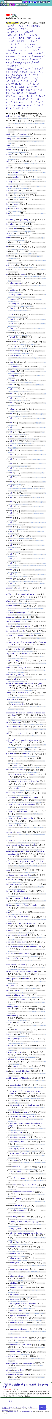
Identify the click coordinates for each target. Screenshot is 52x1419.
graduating (24, 220)
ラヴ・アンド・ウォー (25, 358)
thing (26, 905)
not (7, 181)
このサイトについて (8, 1407)
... (14, 733)
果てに (8, 90)
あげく (20, 69)
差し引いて (31, 96)
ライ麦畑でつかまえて (28, 163)
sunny (9, 1363)
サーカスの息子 (28, 276)
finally (8, 986)
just (7, 209)
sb (41, 852)
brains (27, 740)
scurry (8, 154)
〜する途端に (11, 50)
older (10, 1078)
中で (40, 102)
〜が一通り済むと (13, 32)
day (13, 1363)
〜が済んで (27, 32)
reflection (23, 1329)
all (11, 385)
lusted (25, 1078)
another (16, 172)
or (18, 1322)
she (32, 1123)
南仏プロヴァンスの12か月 (22, 369)
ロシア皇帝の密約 (17, 603)
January (20, 667)
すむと (16, 78)
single (13, 1294)
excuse (18, 626)
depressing (19, 905)
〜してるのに (26, 47)
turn (7, 612)
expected (28, 1222)
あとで (14, 72)
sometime (9, 667)
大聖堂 (37, 477)
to (12, 683)
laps (22, 1217)
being (12, 1229)
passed (23, 1137)
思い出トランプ (15, 136)
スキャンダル (40, 1194)
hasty (13, 1352)
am (18, 642)
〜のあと (9, 53)
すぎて (8, 78)
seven (12, 1153)
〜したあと (10, 38)
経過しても (10, 93)
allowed (11, 1059)
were (20, 1269)
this (13, 409)
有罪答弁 (13, 249)
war (17, 209)
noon (17, 139)
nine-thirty (22, 942)
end (14, 649)
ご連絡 (30, 1407)
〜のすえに (20, 53)
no (19, 740)
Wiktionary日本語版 (13, 1411)
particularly (15, 1315)
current (25, 654)
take (31, 713)
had (14, 1192)
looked (16, 958)
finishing (13, 1217)
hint (25, 1123)
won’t (28, 713)
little (12, 942)
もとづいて (31, 87)
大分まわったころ (20, 102)
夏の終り (13, 914)
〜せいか (22, 50)
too (10, 793)
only (7, 168)
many (14, 1149)
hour (7, 229)
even (8, 233)
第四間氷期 (38, 1201)
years (14, 704)
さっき (28, 75)
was (10, 774)
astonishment (32, 1303)
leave (20, 693)
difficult (23, 1315)
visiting (13, 290)
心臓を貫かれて (38, 554)
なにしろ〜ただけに (20, 81)
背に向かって (28, 105)
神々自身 (36, 518)
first (41, 861)
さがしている (17, 75)
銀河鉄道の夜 (18, 123)
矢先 (17, 108)
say (7, 722)
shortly (8, 134)
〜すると (38, 47)
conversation (28, 797)
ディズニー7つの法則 (19, 850)
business (31, 594)
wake (36, 1233)
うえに (32, 72)
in (7, 947)
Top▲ (42, 1407)
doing (12, 371)
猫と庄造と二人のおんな (19, 767)
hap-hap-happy (23, 845)
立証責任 (13, 411)
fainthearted (11, 1374)
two (11, 758)
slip (7, 683)
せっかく (25, 78)
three (19, 612)
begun (24, 811)
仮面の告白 (12, 235)
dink (7, 999)
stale (11, 612)
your (13, 621)
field (7, 990)
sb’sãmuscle (10, 713)
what (12, 283)
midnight (17, 116)
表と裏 (24, 772)
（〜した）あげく (13, 66)
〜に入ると (33, 50)
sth (13, 1276)
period (17, 1303)
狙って (8, 102)
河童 (38, 418)
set (33, 1116)
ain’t (13, 740)
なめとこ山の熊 (21, 608)
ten (26, 683)
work (31, 635)
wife (25, 1112)
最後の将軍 (17, 353)
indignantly (13, 1006)
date (14, 1116)
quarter (13, 1310)
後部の (8, 96)
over (16, 1100)
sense (8, 700)
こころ (12, 202)
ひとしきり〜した (22, 84)
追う (7, 105)
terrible (28, 972)
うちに (40, 72)
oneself (16, 204)
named (10, 1046)
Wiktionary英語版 (27, 1411)
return (19, 832)
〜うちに (19, 26)
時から (12, 99)
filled (19, 1345)
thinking (13, 304)
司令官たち (33, 735)
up (15, 754)
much (12, 351)
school (12, 337)
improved (22, 1210)
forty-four (21, 861)
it (14, 161)
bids (16, 1269)
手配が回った (23, 99)
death (15, 342)
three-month (15, 1287)
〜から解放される (32, 26)
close (25, 781)
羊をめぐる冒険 (20, 790)
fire (7, 979)
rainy (27, 1363)
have (8, 958)
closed (22, 891)
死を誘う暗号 (39, 540)
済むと (41, 96)
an (7, 274)
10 (25, 667)
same (22, 774)
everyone (12, 845)
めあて (22, 87)
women (28, 1345)
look (7, 195)
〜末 (36, 63)
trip (18, 1066)
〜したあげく (32, 35)
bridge (23, 649)
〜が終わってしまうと (15, 35)
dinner (12, 380)
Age (20, 804)
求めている (38, 90)
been (12, 958)
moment (17, 722)
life (7, 905)
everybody (42, 1233)
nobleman (20, 1374)
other (18, 788)
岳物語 (43, 269)
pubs (18, 891)
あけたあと (10, 69)
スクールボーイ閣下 (38, 887)
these (18, 995)
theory (13, 965)
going (10, 1126)
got (17, 740)
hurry (25, 1233)
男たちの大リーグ (23, 118)
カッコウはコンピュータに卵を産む (23, 1087)
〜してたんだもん (28, 44)
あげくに (28, 69)
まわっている (11, 87)
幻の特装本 (41, 1347)
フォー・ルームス (24, 960)
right (8, 161)
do (12, 362)
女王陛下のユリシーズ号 (19, 193)
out (27, 954)
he (37, 781)
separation (27, 875)
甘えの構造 (37, 814)
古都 (15, 197)
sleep (16, 683)
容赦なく (39, 256)
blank (25, 1303)
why (32, 1233)
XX (44, 852)
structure (19, 713)
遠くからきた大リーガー (26, 130)
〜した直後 (20, 41)
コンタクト (17, 1256)
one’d (21, 1078)
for (23, 693)
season (31, 1363)
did (17, 854)
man (7, 190)
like (19, 594)
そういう (34, 78)
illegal (24, 1071)
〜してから (31, 41)
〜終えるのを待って (23, 63)
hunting (17, 1142)
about (30, 642)
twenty (12, 295)
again (12, 875)
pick (7, 754)
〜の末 (29, 53)
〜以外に (36, 59)
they (7, 631)
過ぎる (16, 90)
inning (29, 1315)
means (11, 617)
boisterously (13, 1016)
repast (23, 274)
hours (15, 758)
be (7, 238)
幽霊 (38, 638)
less (19, 683)
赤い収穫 (21, 599)
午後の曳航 (24, 919)
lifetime (14, 1345)
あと (7, 72)
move (19, 912)
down (12, 654)
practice (21, 704)
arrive (8, 265)
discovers (28, 923)
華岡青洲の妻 (27, 1151)
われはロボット (38, 450)
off (10, 683)
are (11, 606)
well (7, 116)
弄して (24, 108)
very (21, 781)
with (35, 797)
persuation (18, 355)
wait (28, 1091)
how (23, 818)
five (11, 366)
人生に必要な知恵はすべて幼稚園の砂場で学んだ (22, 488)
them (11, 754)
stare (8, 127)
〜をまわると (26, 56)
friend (29, 781)
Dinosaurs (31, 804)
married (23, 1192)
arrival (15, 1167)
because (9, 1023)
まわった (36, 84)
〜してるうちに (12, 47)
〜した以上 (37, 38)
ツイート (12, 1401)
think (8, 626)
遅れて (33, 102)
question (15, 979)
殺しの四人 (12, 244)
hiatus (23, 1287)
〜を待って (25, 59)
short (13, 1299)
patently (19, 1071)
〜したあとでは (23, 38)
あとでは (23, 72)
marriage (23, 134)
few (36, 1091)
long (10, 181)
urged (17, 1229)
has (20, 811)
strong (21, 1123)
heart (20, 1206)
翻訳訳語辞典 (21, 5)
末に (11, 108)
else (22, 898)
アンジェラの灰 (33, 285)
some (16, 765)
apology (35, 1222)
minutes (18, 295)
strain (39, 713)
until (38, 852)
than (23, 683)
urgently (13, 884)
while (32, 1192)
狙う (39, 99)
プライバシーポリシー (21, 1407)
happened (17, 283)
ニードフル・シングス (33, 141)
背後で (39, 105)
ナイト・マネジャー (38, 328)
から (7, 75)
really (8, 740)
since (20, 972)
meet (8, 875)
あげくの (38, 69)
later (14, 854)
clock (15, 635)
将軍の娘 (13, 1208)
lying (40, 683)
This (7, 621)
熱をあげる (16, 105)
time (10, 635)
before (19, 635)
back (29, 1185)
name (8, 870)
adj (41, 642)
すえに (35, 75)
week (9, 1356)
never (15, 774)
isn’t (34, 781)
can (25, 1091)
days (23, 612)
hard (18, 304)
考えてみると (19, 96)
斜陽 (25, 756)
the (14, 209)
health (16, 1210)
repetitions (21, 1149)
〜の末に (38, 53)
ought (35, 1123)
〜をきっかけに (12, 56)
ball (14, 999)
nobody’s (24, 594)
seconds (19, 1052)
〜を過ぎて (39, 56)
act (28, 1071)
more (23, 740)
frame (8, 965)
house (17, 621)
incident (24, 935)
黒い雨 (39, 908)
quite (8, 749)
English (15, 631)
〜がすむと (23, 29)
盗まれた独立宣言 (13, 391)
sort (45, 642)
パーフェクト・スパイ (27, 633)
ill (24, 770)
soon (12, 265)
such (11, 1123)
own (16, 1206)
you (7, 588)
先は (33, 99)
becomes (20, 770)
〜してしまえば (12, 44)
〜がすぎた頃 (11, 29)
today (12, 299)
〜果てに (9, 63)
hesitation (22, 1338)
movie (19, 1171)
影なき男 (42, 1073)
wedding (25, 1116)
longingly (19, 660)
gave (35, 1105)
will (7, 594)
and (7, 269)
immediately (10, 220)
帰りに (28, 90)
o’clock (20, 1370)
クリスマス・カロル (16, 1308)
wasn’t (10, 917)
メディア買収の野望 (14, 335)
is (13, 601)
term (30, 654)
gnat (36, 740)
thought (17, 351)
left (28, 898)
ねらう (33, 81)
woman (15, 1078)
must (11, 588)
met (32, 774)
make (8, 880)
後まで (24, 93)
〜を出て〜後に (12, 59)
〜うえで (9, 26)
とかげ (37, 1080)
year (9, 863)
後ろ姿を (33, 93)
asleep (10, 1052)
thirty (12, 1105)
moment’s (15, 1338)
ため (7, 81)
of (11, 626)
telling (22, 642)
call (12, 880)
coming (13, 1222)
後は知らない (18, 619)
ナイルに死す (27, 751)
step (7, 654)
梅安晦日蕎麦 (39, 384)
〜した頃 (9, 41)
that (11, 308)
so (7, 674)
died (14, 346)
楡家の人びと (15, 226)
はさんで (9, 84)
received (26, 1269)
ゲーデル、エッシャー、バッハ (19, 170)
